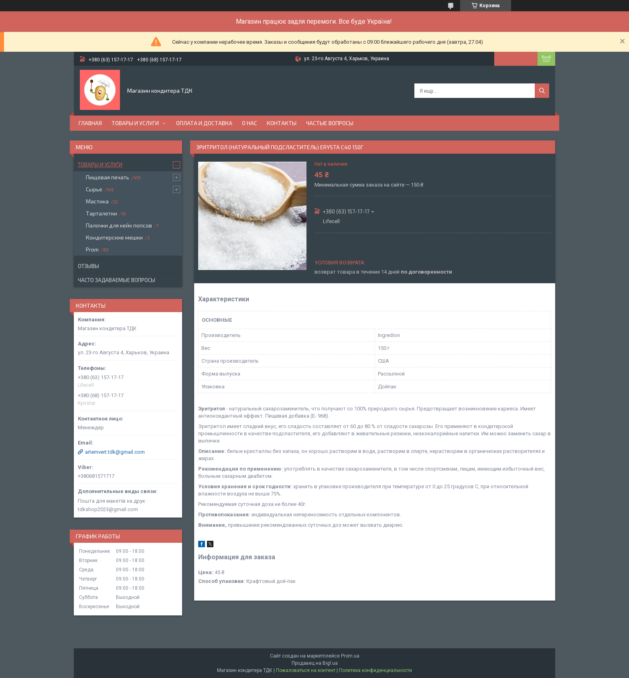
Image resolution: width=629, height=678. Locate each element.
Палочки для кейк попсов (119, 225)
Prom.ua (350, 656)
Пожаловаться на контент (305, 670)
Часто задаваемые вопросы (116, 280)
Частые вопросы (329, 123)
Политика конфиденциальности (375, 670)
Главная (90, 123)
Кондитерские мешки (114, 237)
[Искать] (542, 90)
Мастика (97, 201)
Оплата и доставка (204, 123)
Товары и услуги (135, 123)
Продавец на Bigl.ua (315, 663)
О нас (249, 123)
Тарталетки (101, 213)
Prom (92, 249)
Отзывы (88, 266)
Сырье (94, 189)
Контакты (281, 123)
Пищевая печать (107, 177)
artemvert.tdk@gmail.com (115, 452)
